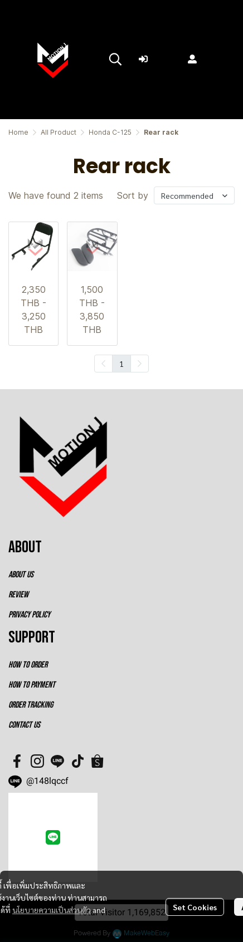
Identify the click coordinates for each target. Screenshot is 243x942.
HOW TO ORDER (27, 665)
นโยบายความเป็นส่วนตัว (51, 910)
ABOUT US (20, 575)
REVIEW (18, 595)
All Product (58, 132)
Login (158, 59)
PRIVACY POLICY (29, 615)
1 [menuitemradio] (121, 364)
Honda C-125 (110, 132)
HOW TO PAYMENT (31, 685)
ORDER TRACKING (30, 705)
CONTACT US (24, 725)
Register (212, 59)
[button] (115, 59)
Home (18, 132)
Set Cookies (195, 907)
